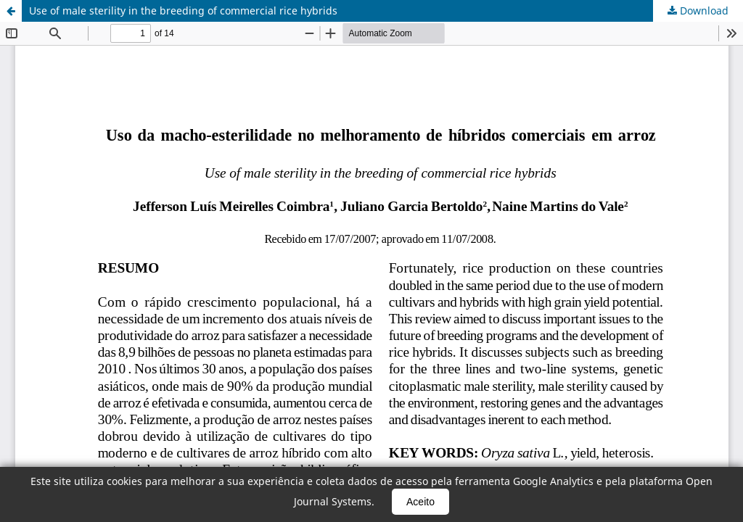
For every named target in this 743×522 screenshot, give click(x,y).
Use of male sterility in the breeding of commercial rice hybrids (183, 10)
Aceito (420, 502)
